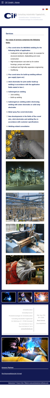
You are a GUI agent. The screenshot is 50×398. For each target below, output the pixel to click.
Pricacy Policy (20, 383)
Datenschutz (11, 383)
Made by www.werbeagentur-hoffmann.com (36, 383)
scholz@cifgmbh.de (27, 329)
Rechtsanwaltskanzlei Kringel (12, 373)
